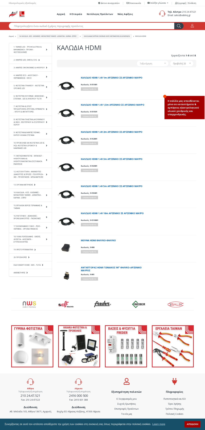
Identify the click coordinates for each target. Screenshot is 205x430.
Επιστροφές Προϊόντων (126, 408)
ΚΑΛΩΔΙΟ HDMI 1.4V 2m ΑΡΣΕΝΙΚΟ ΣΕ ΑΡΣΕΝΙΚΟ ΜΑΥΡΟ (111, 131)
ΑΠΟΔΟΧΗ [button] (192, 424)
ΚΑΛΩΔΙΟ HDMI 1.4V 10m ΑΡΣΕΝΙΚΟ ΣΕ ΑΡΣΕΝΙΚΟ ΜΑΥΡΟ (112, 213)
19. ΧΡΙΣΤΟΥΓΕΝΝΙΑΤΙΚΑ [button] (23, 249)
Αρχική (61, 14)
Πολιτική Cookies (174, 413)
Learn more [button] (158, 424)
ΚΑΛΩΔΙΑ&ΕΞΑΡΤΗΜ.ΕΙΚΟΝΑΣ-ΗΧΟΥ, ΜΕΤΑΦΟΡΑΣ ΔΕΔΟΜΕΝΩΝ (107, 36)
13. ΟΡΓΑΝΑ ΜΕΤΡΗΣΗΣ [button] (23, 184)
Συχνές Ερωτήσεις (126, 403)
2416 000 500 (78, 395)
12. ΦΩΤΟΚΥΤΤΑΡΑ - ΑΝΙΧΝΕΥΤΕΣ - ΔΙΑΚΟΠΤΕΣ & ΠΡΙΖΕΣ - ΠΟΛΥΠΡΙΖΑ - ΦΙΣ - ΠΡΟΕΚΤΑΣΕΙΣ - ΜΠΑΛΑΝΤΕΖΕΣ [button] (29, 174)
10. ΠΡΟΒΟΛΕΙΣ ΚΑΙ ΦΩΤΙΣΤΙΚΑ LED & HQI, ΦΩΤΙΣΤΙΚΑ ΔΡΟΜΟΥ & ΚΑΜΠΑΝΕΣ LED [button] (29, 145)
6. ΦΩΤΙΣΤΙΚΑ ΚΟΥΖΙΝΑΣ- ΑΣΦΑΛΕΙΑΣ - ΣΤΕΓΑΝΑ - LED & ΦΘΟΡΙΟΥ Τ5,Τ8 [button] (29, 97)
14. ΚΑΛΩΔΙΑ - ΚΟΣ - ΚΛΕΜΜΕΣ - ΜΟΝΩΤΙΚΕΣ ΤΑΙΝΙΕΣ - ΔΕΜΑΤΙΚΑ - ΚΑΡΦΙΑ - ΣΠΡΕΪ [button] (28, 195)
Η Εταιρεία (76, 14)
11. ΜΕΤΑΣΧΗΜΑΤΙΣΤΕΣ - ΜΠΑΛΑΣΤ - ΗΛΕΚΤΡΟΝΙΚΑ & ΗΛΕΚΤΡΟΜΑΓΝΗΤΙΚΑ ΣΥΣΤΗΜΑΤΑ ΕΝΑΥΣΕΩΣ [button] (28, 160)
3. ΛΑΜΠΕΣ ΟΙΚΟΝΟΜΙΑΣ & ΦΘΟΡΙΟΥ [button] (29, 67)
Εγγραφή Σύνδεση (185, 3)
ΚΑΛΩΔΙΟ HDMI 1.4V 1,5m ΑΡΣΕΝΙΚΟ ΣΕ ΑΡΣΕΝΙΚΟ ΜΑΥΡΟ (112, 104)
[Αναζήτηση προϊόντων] (91, 26)
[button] (157, 3)
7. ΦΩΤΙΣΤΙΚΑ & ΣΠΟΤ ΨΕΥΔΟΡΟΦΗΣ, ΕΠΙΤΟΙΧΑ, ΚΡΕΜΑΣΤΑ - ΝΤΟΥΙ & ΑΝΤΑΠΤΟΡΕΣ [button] (29, 109)
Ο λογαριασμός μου (126, 398)
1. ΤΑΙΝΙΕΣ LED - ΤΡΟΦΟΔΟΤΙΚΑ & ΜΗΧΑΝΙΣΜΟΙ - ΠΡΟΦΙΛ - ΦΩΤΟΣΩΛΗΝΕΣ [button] (28, 49)
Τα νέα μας (126, 413)
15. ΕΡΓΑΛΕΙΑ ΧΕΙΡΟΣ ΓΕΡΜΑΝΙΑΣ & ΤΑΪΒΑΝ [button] (28, 206)
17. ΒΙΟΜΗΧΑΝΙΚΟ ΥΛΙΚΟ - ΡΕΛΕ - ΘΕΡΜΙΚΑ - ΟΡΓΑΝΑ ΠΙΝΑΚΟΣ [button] (27, 227)
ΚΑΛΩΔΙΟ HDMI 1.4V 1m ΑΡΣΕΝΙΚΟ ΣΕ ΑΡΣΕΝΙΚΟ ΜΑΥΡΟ (111, 77)
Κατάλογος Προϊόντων (100, 14)
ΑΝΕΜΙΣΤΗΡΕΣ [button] (19, 272)
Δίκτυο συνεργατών (108, 3)
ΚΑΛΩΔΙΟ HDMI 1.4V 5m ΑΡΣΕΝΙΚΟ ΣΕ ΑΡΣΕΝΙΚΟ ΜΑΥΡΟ (111, 186)
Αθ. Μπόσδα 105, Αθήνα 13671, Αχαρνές (30, 411)
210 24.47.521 (189, 11)
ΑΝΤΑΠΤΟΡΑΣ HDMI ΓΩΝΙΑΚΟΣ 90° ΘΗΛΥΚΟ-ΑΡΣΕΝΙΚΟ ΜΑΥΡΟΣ (111, 269)
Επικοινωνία (134, 3)
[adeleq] (17, 14)
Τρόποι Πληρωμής (174, 408)
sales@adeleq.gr (182, 15)
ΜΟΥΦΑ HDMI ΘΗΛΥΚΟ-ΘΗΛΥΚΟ (98, 240)
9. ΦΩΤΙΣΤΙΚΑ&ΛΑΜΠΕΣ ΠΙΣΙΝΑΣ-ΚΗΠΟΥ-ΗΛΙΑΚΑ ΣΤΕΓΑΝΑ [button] (27, 133)
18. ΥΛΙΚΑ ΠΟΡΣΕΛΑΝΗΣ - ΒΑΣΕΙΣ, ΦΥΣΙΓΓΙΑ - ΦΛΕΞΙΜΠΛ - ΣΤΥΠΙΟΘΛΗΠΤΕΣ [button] (27, 239)
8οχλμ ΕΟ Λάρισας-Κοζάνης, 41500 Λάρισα (78, 411)
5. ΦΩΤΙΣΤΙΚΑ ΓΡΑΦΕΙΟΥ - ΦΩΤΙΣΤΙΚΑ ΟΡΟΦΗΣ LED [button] (29, 86)
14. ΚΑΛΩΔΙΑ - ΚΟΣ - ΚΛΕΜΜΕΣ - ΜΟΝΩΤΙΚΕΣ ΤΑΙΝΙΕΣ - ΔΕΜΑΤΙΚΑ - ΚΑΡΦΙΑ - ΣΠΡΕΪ (47, 36)
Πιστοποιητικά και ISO (174, 398)
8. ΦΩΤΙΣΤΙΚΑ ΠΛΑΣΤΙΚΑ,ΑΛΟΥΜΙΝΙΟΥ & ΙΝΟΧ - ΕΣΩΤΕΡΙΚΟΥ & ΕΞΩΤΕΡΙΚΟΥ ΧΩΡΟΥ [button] (29, 122)
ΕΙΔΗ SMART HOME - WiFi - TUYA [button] (27, 265)
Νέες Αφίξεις (125, 14)
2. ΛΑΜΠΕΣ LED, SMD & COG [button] (25, 60)
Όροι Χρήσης (174, 403)
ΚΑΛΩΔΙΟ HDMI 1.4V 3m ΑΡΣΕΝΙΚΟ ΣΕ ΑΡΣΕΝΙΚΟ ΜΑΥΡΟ (111, 159)
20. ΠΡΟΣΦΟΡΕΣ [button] (20, 257)
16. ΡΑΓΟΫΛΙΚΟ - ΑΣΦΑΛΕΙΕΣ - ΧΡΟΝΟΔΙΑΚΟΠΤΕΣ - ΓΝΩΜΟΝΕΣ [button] (27, 217)
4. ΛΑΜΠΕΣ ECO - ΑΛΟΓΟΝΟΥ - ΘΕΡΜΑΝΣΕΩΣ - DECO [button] (26, 76)
